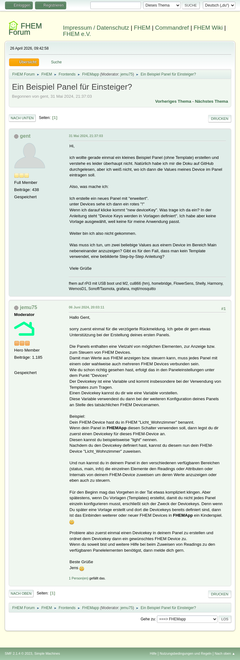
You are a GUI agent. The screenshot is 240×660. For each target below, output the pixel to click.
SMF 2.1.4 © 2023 (18, 653)
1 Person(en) (78, 578)
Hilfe (153, 653)
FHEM (142, 27)
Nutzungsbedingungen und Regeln (186, 653)
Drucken (219, 119)
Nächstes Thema (211, 101)
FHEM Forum (25, 29)
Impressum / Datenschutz (96, 27)
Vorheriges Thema (173, 101)
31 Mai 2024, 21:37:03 (86, 136)
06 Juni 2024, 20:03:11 (86, 307)
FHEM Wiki (207, 27)
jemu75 (126, 74)
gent (25, 136)
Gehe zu (148, 619)
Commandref (172, 27)
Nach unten (22, 118)
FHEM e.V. (77, 34)
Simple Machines (47, 653)
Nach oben (21, 593)
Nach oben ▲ (225, 653)
